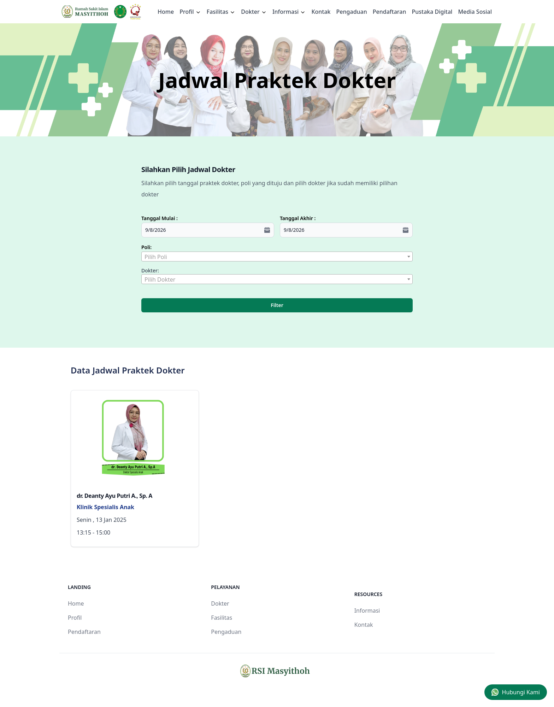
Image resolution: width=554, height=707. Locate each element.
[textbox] (277, 257)
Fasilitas (221, 12)
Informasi (289, 12)
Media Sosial (475, 12)
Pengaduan (351, 12)
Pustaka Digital (432, 12)
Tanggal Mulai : (159, 218)
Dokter (254, 12)
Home (166, 12)
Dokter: (150, 270)
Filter (277, 305)
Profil (75, 617)
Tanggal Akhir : (298, 218)
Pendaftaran (389, 12)
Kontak (320, 12)
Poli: (146, 247)
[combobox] (277, 256)
